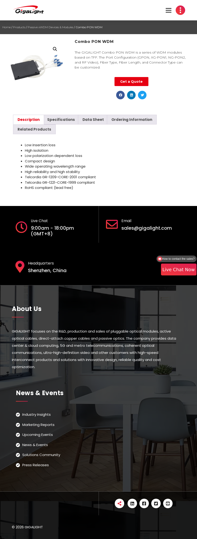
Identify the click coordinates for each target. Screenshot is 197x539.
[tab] (28, 119)
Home (6, 27)
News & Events (35, 444)
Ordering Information (131, 119)
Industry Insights (36, 414)
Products (19, 27)
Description (29, 119)
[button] (120, 95)
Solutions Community (41, 454)
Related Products (34, 129)
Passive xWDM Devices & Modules (50, 27)
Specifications (61, 119)
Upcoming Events (37, 434)
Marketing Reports (38, 424)
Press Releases (35, 464)
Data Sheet (93, 119)
